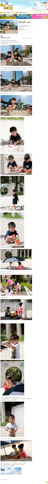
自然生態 (21, 21)
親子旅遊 (36, 10)
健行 (40, 10)
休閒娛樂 (24, 21)
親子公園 (39, 10)
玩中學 (44, 10)
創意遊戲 (16, 12)
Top (46, 482)
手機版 (47, 0)
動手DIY (4, 12)
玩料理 (20, 12)
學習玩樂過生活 (6, 479)
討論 (24, 29)
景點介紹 (20, 29)
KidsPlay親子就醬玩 (7, 7)
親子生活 (24, 12)
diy (42, 10)
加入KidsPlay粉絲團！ (3, 0)
